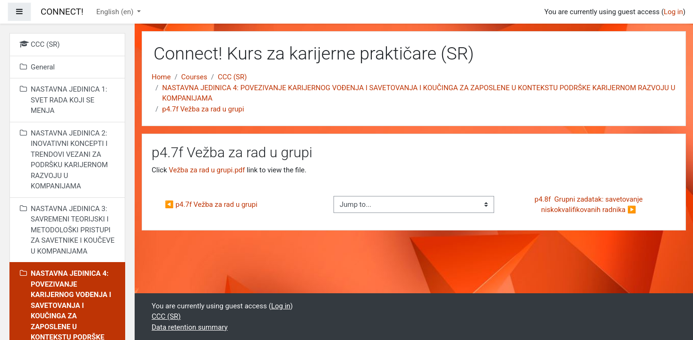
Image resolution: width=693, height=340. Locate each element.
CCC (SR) (232, 77)
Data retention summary (190, 327)
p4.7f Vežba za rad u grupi (203, 109)
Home (161, 77)
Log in (673, 12)
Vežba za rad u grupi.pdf (207, 170)
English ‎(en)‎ (116, 12)
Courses (194, 77)
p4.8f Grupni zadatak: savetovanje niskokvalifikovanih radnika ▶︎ (589, 204)
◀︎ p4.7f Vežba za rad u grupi (211, 204)
